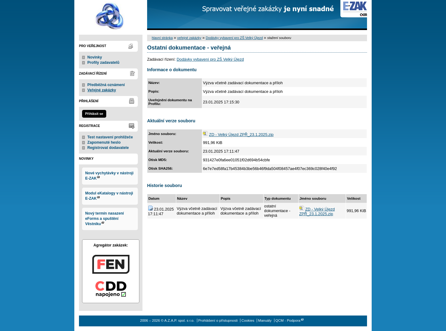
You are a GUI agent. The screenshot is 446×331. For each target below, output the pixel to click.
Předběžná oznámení (106, 85)
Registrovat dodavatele (108, 148)
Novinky (94, 57)
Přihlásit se (94, 113)
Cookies (247, 320)
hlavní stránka (162, 38)
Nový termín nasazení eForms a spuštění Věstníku (104, 218)
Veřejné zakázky (101, 90)
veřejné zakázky (189, 38)
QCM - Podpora (287, 320)
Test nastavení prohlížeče (110, 137)
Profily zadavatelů (103, 62)
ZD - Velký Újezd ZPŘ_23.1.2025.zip (241, 134)
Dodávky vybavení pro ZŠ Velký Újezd (234, 38)
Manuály (265, 320)
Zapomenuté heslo (103, 142)
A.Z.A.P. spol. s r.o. (110, 15)
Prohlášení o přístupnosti (218, 320)
